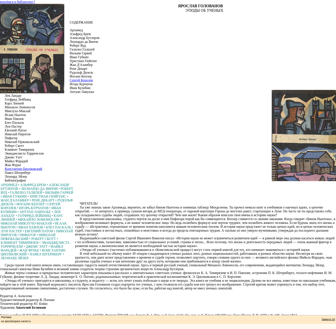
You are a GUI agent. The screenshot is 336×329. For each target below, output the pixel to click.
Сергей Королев (81, 80)
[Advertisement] (206, 192)
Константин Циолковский (23, 169)
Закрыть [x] (328, 319)
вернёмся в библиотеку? (17, 2)
